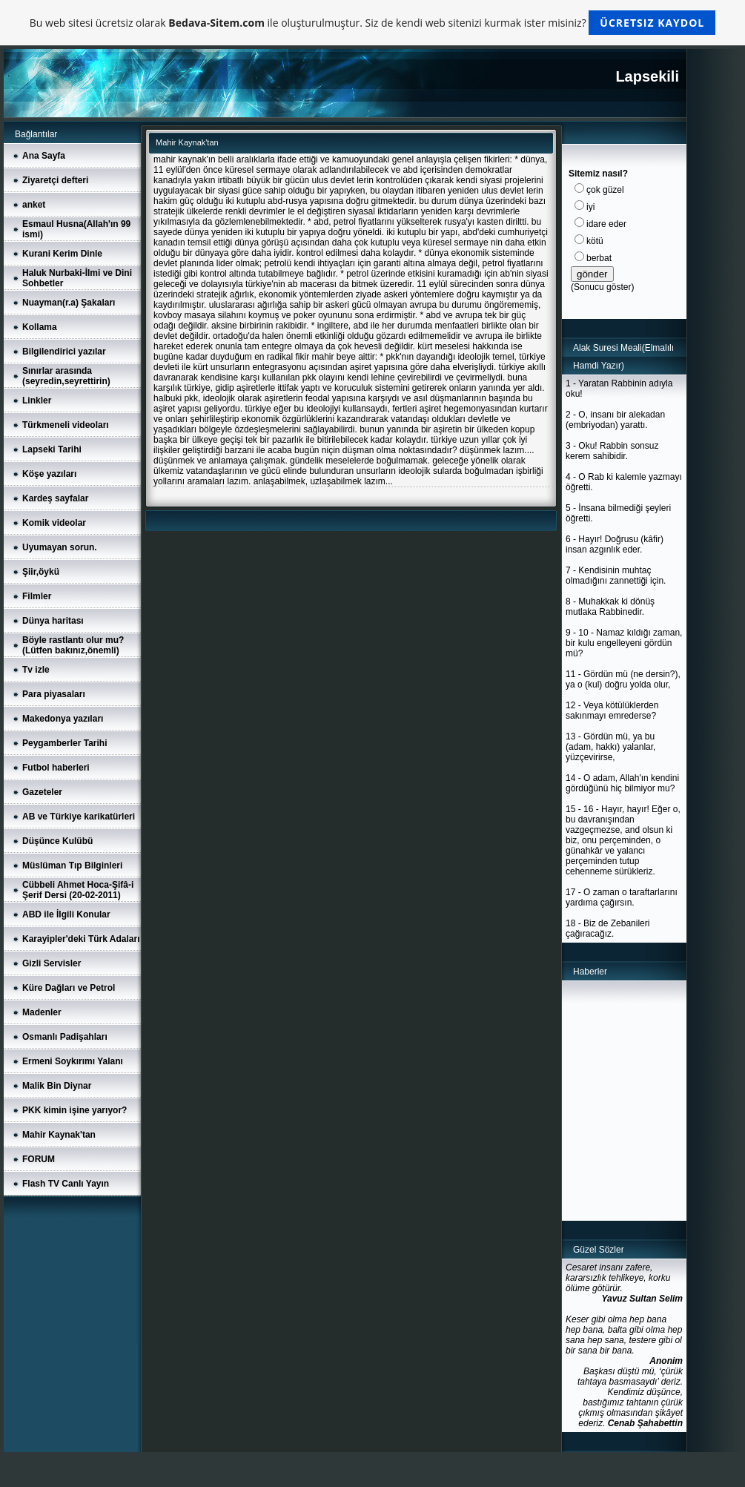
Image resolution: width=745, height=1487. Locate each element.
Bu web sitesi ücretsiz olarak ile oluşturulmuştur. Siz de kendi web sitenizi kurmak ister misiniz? (372, 22)
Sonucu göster (602, 287)
